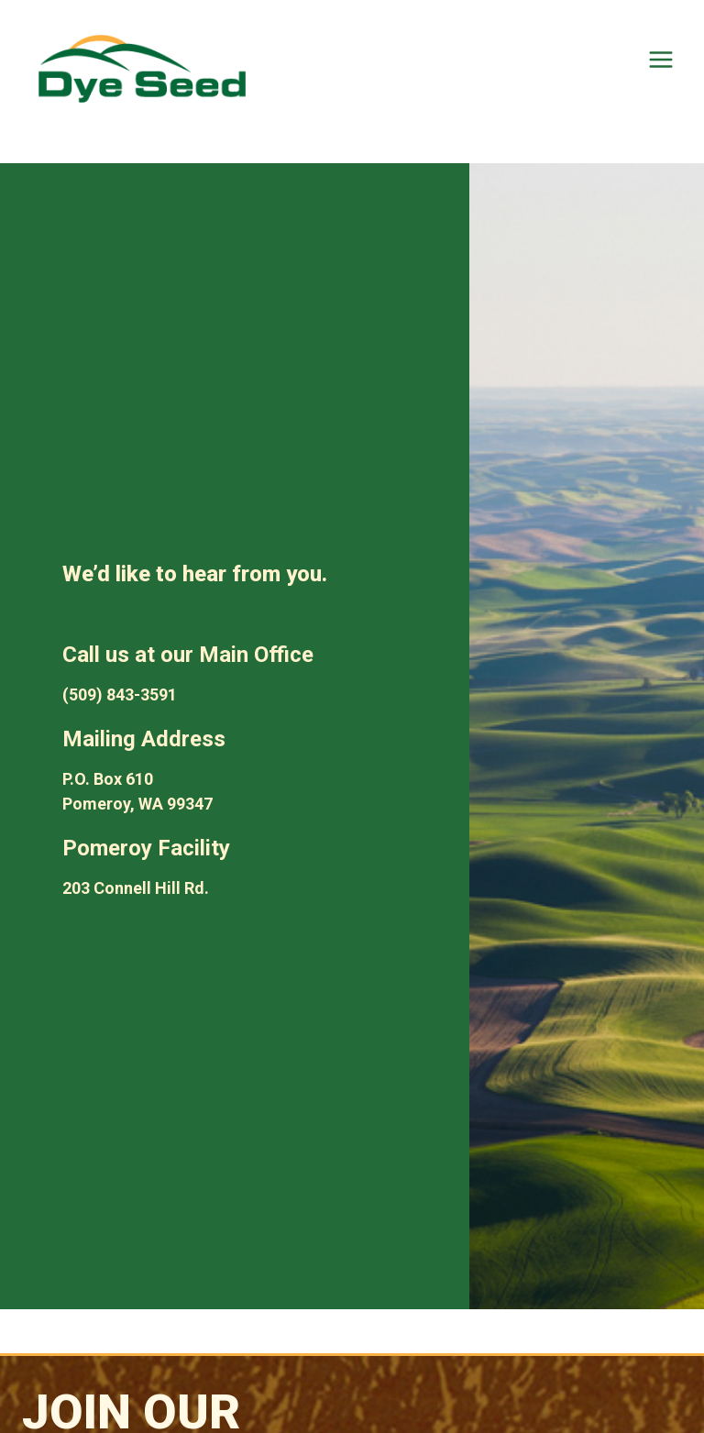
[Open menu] (660, 59)
